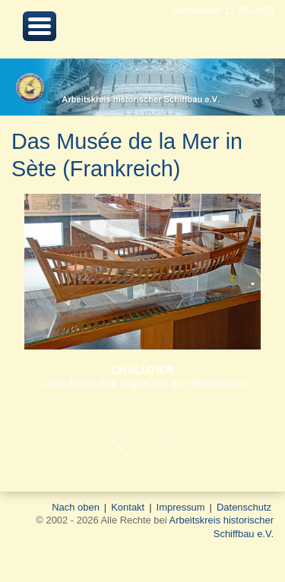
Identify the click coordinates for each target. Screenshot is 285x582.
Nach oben (76, 507)
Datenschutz (244, 507)
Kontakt (127, 507)
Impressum (181, 507)
